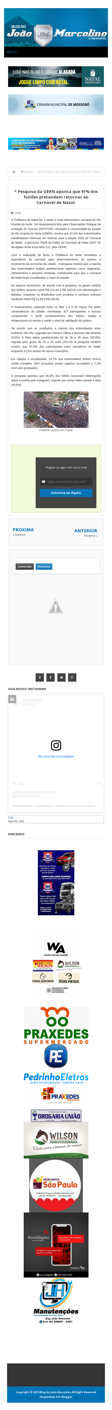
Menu (12, 52)
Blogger (66, 1397)
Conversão (25, 566)
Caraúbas (14, 825)
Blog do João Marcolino (55, 1392)
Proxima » (90, 536)
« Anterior (19, 535)
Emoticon (44, 566)
